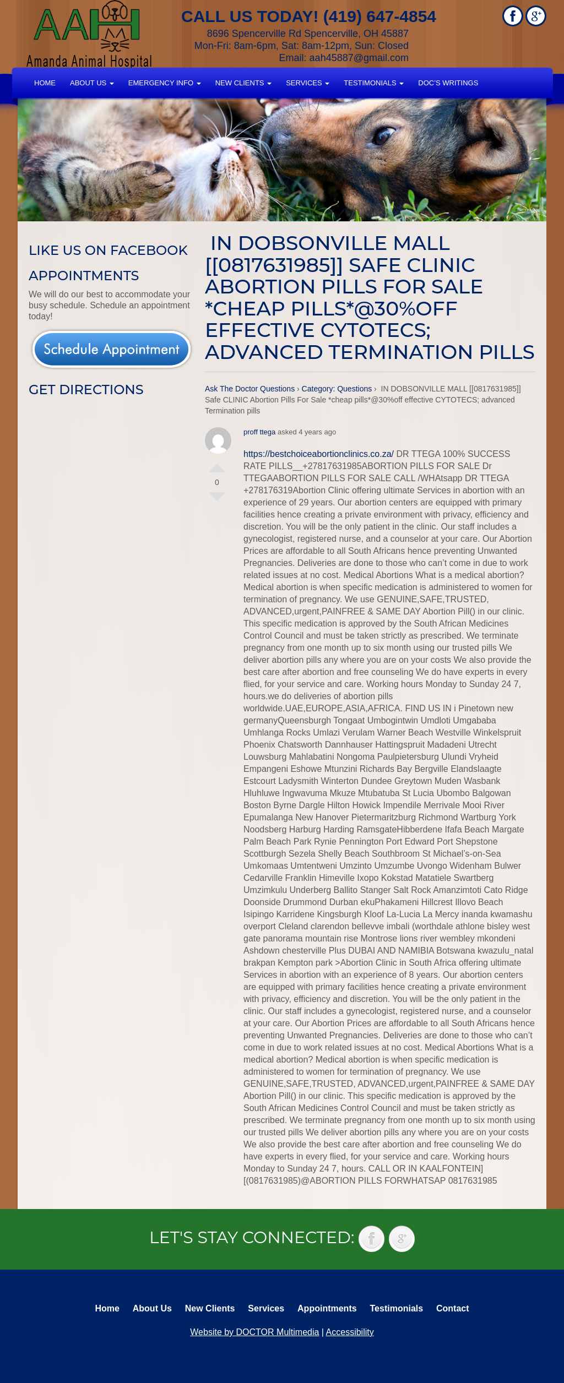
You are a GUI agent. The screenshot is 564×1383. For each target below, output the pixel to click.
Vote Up (217, 463)
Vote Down (217, 501)
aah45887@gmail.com (359, 57)
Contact (452, 1308)
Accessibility (350, 1332)
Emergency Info (164, 83)
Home (45, 83)
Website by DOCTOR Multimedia (254, 1332)
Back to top (544, 1350)
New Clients (243, 83)
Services (307, 83)
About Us (92, 83)
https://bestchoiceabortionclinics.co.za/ (318, 454)
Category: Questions (337, 388)
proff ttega (259, 432)
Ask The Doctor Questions (250, 388)
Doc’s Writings (448, 83)
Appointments (327, 1308)
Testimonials (374, 83)
